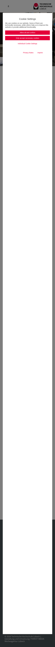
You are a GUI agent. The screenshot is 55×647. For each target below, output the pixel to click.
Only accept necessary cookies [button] (27, 38)
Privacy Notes (28, 53)
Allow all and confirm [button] (27, 33)
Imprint (40, 53)
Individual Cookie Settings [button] (27, 44)
